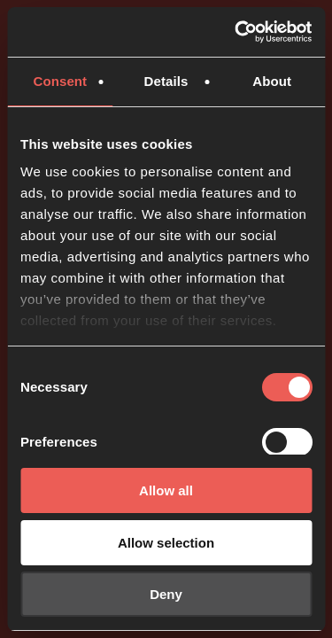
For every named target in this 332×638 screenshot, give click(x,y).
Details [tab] (166, 81)
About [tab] (271, 81)
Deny (166, 594)
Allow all (166, 490)
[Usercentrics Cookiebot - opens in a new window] (236, 31)
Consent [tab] (60, 81)
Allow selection (166, 542)
